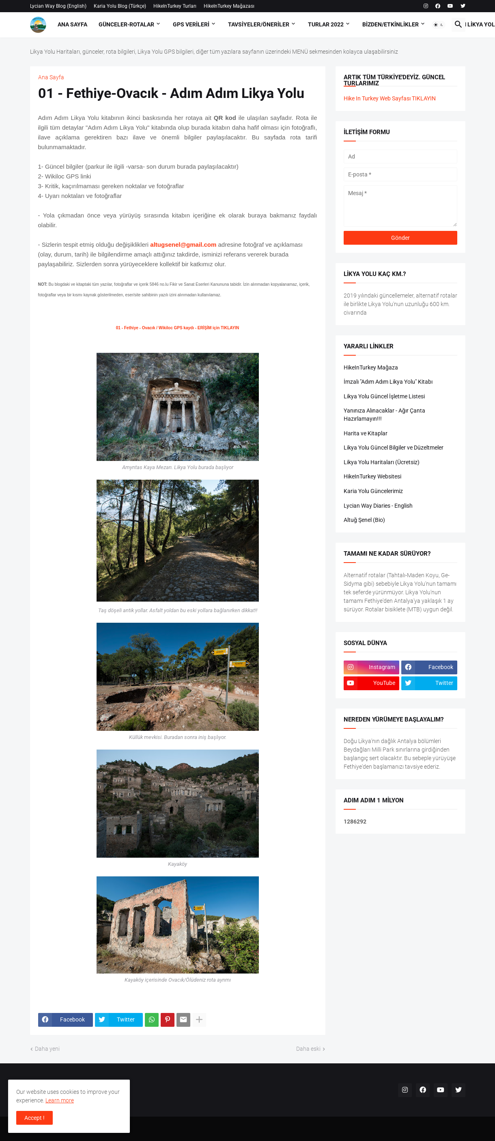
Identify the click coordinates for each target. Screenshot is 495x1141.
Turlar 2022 (326, 24)
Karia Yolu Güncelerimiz (373, 491)
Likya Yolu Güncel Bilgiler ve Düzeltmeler (393, 447)
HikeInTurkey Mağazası (229, 6)
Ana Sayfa (72, 24)
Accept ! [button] (34, 1118)
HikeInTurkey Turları (174, 6)
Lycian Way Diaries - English (378, 505)
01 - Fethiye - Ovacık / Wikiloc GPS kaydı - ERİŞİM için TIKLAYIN (177, 328)
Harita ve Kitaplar (365, 433)
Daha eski (308, 1048)
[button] (439, 25)
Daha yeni (47, 1048)
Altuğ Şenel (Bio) (364, 520)
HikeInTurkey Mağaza (371, 367)
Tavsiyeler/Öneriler (258, 24)
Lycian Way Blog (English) (58, 6)
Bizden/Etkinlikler (390, 24)
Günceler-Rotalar (126, 24)
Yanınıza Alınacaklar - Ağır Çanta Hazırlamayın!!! (384, 414)
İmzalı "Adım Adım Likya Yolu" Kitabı (388, 381)
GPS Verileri (191, 24)
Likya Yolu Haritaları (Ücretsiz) (382, 462)
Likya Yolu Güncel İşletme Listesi (384, 396)
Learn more (59, 1100)
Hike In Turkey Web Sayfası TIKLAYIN (390, 98)
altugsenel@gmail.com (183, 244)
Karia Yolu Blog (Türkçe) (120, 6)
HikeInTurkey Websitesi (372, 476)
